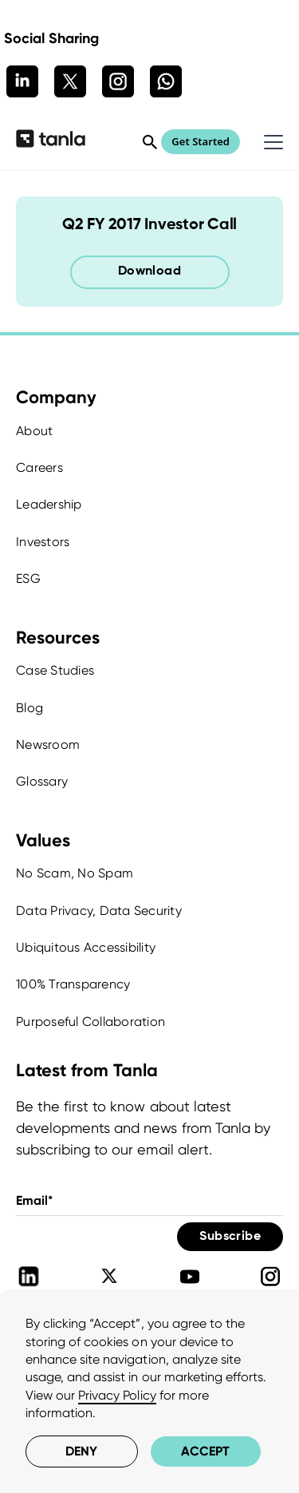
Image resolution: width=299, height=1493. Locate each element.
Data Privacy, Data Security (99, 910)
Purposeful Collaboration (90, 1021)
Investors (42, 541)
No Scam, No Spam (74, 873)
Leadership (49, 504)
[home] (51, 141)
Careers (39, 467)
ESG (28, 578)
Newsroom (48, 744)
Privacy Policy (116, 1395)
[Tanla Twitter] (109, 1276)
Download (149, 271)
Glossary (42, 781)
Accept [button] (205, 1451)
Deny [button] (81, 1451)
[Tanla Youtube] (190, 1276)
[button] (270, 142)
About (34, 430)
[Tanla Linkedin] (28, 1276)
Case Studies (55, 670)
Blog (29, 707)
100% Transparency (73, 984)
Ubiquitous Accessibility (85, 947)
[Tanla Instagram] (270, 1276)
